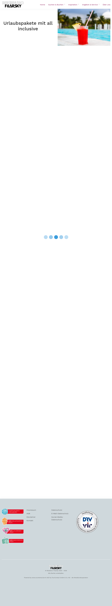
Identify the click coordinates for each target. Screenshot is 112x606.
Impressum (31, 510)
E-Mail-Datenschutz (59, 513)
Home (42, 5)
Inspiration (72, 5)
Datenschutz (56, 510)
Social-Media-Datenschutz (57, 518)
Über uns (106, 5)
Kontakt (30, 520)
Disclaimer (31, 517)
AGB (28, 513)
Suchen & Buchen (55, 5)
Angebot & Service (90, 5)
